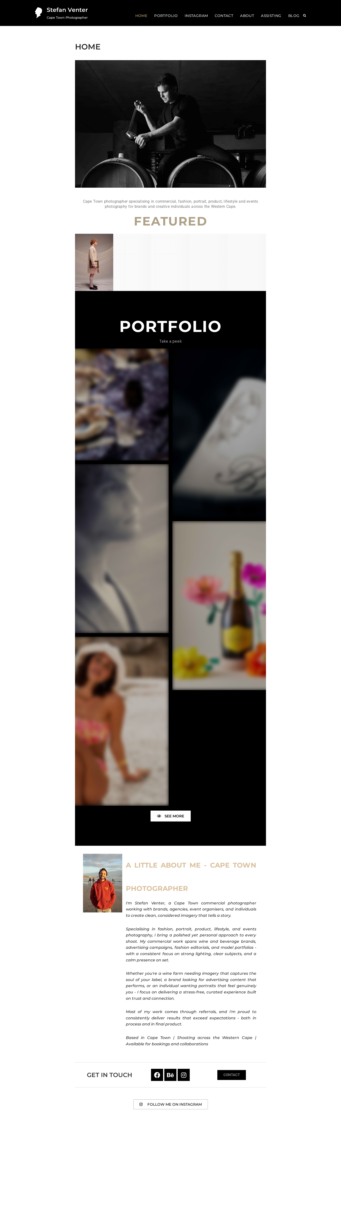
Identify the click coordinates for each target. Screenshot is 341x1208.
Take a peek (170, 341)
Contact (224, 15)
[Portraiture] (247, 262)
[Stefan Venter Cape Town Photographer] (60, 13)
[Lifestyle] (208, 262)
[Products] (171, 262)
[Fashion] (94, 262)
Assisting (271, 15)
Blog (294, 15)
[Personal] (132, 262)
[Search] (304, 15)
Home (141, 15)
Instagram (196, 15)
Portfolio (166, 15)
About (247, 15)
